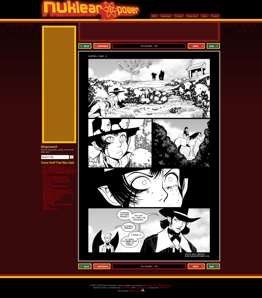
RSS (154, 16)
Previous (101, 46)
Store (204, 16)
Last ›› (213, 46)
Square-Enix (151, 285)
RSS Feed (164, 287)
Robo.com (192, 16)
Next (196, 46)
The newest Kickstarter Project (57, 168)
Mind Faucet (137, 291)
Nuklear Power (89, 11)
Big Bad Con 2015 (51, 197)
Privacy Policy (165, 285)
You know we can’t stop (54, 165)
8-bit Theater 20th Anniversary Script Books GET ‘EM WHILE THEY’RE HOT (60, 172)
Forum (215, 16)
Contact (179, 16)
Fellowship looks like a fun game (58, 193)
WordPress (126, 287)
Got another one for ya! (53, 195)
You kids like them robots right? (57, 190)
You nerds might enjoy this (55, 177)
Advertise (165, 16)
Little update (48, 202)
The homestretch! (51, 200)
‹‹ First (85, 46)
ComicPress (141, 287)
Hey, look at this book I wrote (56, 179)
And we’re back (50, 209)
